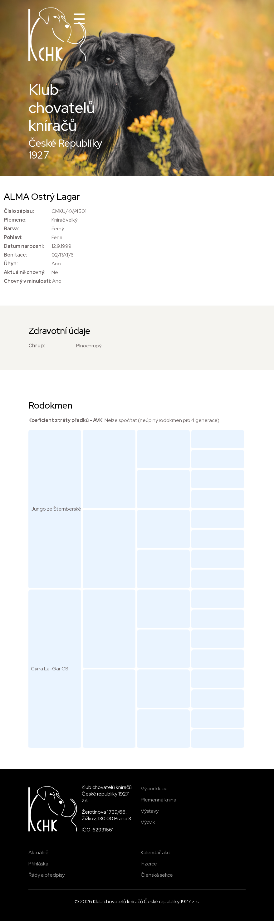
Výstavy (150, 811)
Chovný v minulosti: (27, 281)
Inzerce (149, 863)
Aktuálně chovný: (25, 272)
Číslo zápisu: (19, 211)
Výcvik (148, 822)
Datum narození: (24, 246)
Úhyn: (11, 263)
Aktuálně (38, 852)
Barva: (11, 228)
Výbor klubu (154, 788)
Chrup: (36, 345)
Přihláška (38, 863)
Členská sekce (157, 875)
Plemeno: (15, 220)
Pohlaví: (13, 237)
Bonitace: (15, 255)
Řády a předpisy (46, 875)
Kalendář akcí (155, 852)
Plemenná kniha (158, 799)
